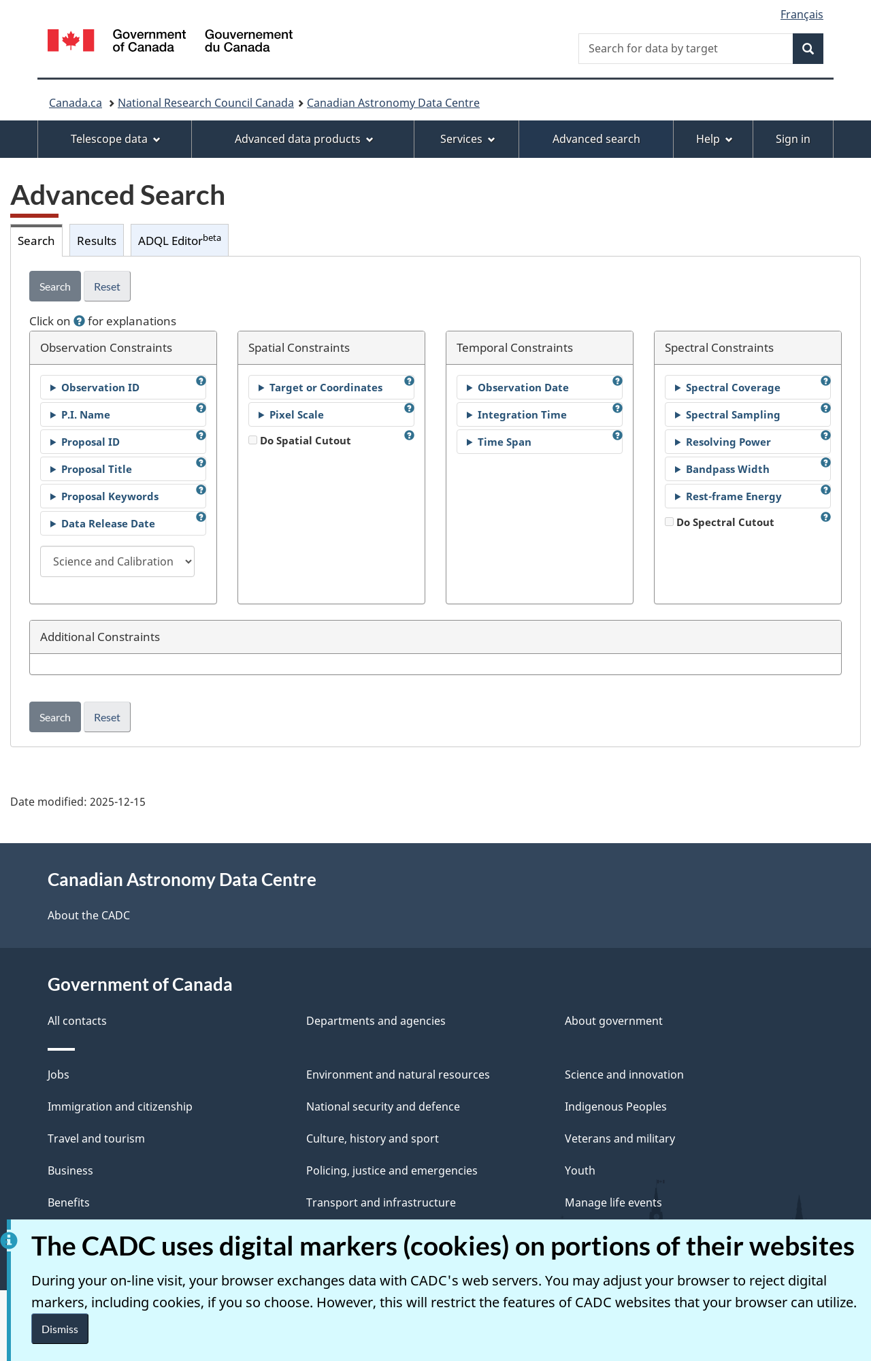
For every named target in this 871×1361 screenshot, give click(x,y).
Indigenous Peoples (616, 1106)
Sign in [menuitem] (793, 138)
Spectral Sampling (733, 414)
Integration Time (522, 414)
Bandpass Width (728, 469)
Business (70, 1170)
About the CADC (89, 915)
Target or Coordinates (325, 387)
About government (614, 1020)
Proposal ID (90, 441)
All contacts (77, 1020)
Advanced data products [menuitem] (304, 138)
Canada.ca (75, 102)
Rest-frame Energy (734, 496)
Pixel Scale (296, 414)
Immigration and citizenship (120, 1106)
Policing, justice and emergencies (392, 1170)
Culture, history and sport (372, 1138)
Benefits (69, 1202)
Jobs (58, 1074)
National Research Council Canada (206, 102)
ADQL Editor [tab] (179, 240)
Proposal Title (96, 469)
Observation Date (523, 387)
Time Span (504, 441)
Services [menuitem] (467, 138)
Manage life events (613, 1202)
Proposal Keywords (110, 496)
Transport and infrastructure (381, 1202)
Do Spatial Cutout (299, 440)
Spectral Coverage (733, 387)
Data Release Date (108, 523)
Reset (107, 286)
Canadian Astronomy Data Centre (393, 102)
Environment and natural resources (398, 1074)
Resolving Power (728, 441)
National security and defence (383, 1106)
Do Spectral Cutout (719, 522)
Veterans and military (620, 1138)
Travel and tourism (96, 1138)
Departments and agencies (376, 1020)
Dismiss (60, 1328)
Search (55, 286)
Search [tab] (36, 240)
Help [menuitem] (714, 138)
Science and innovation (624, 1074)
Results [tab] (96, 240)
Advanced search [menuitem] (596, 138)
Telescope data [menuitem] (116, 138)
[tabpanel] (435, 501)
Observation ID (100, 387)
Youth (580, 1170)
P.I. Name (85, 414)
